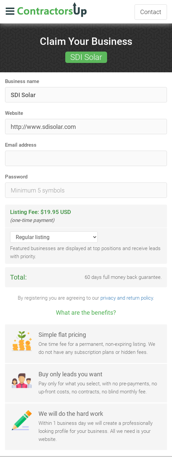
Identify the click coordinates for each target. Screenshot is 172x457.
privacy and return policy (126, 298)
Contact (150, 11)
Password (16, 177)
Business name (22, 81)
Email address (20, 145)
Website (14, 113)
